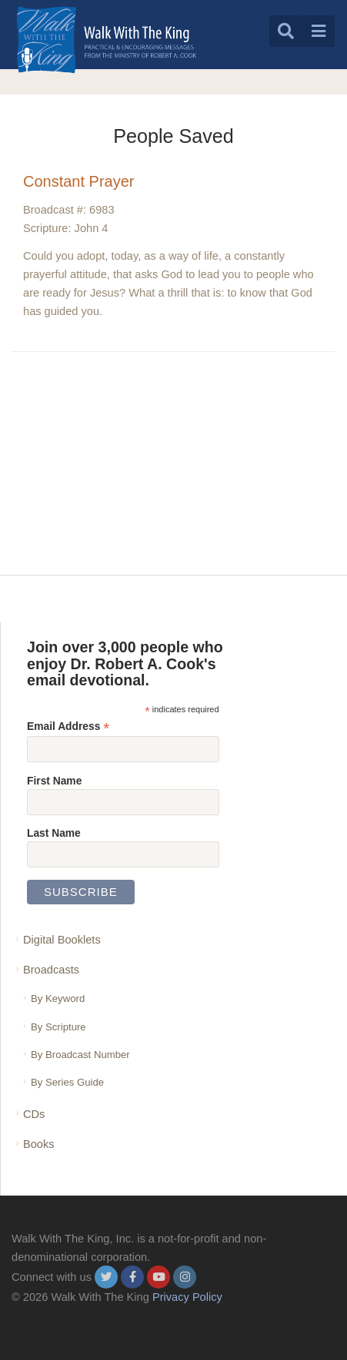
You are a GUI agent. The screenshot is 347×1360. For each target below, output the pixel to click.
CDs (34, 1114)
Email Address (68, 726)
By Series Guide (67, 1082)
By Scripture (58, 1027)
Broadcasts (51, 970)
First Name (54, 781)
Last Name (54, 833)
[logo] (106, 40)
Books (39, 1144)
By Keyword (58, 998)
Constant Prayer (79, 181)
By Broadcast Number (80, 1054)
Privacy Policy (187, 1297)
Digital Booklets (62, 940)
